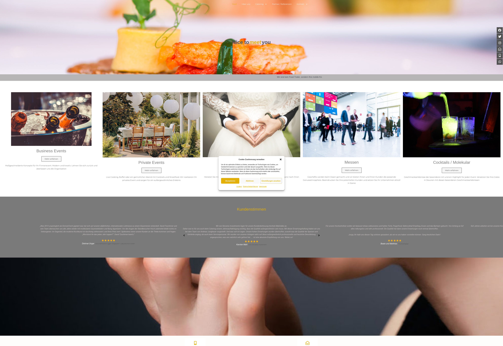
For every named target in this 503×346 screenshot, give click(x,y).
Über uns (246, 9)
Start (234, 9)
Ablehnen (250, 181)
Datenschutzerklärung (250, 186)
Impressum (263, 186)
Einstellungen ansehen (271, 181)
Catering (261, 9)
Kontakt (302, 9)
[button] (280, 159)
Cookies (239, 186)
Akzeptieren (230, 181)
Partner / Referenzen (282, 9)
